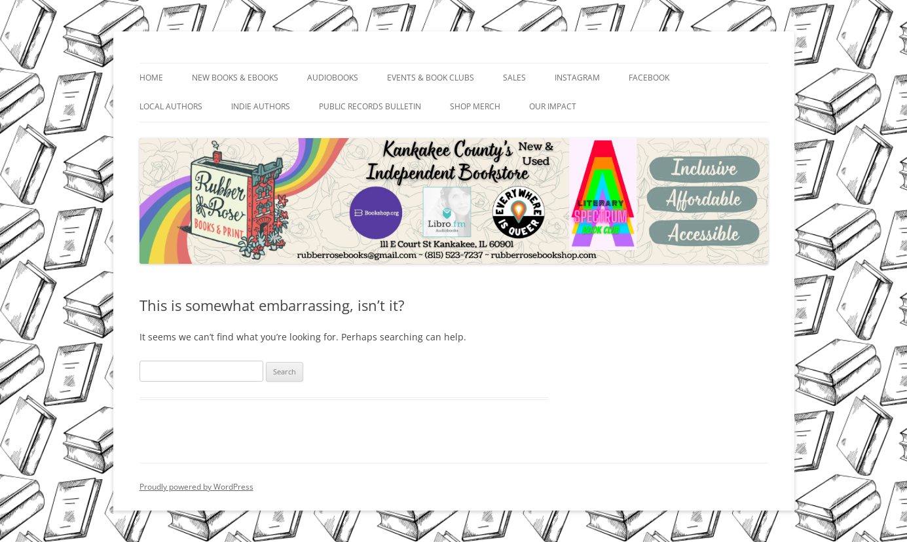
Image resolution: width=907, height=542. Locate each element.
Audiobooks (332, 77)
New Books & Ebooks (235, 77)
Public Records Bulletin (370, 106)
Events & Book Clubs (430, 77)
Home (151, 77)
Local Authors (170, 106)
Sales (514, 77)
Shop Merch (475, 106)
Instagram (577, 77)
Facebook (649, 77)
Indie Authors (260, 106)
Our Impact (552, 106)
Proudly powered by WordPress (196, 486)
